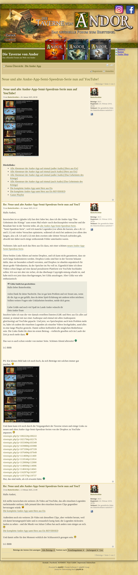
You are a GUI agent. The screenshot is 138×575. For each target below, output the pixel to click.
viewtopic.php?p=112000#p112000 (20, 462)
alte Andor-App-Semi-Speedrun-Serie (58, 226)
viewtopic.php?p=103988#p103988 (20, 446)
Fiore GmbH (71, 563)
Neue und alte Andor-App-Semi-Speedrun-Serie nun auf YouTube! (50, 79)
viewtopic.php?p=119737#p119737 (20, 475)
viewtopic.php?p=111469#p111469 (19, 455)
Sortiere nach (70, 550)
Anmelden (109, 71)
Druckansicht (107, 65)
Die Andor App (33, 66)
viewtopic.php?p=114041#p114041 (20, 469)
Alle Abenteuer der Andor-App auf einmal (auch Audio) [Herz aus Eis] (43, 171)
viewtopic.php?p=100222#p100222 (20, 436)
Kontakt (45, 563)
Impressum (82, 563)
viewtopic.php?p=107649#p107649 (20, 452)
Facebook (53, 563)
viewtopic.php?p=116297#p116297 (20, 472)
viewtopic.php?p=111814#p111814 (19, 459)
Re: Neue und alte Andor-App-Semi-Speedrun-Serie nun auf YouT (41, 204)
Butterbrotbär (13, 97)
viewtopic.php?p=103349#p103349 (20, 442)
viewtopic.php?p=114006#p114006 (20, 465)
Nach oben (113, 200)
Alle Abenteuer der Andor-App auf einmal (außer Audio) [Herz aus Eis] (44, 168)
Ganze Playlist (17, 194)
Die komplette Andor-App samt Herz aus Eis (31, 188)
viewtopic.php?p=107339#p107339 (20, 449)
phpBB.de (79, 569)
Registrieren (97, 71)
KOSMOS (62, 563)
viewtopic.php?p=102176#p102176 (20, 439)
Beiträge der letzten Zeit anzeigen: (34, 550)
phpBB (60, 567)
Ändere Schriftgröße (112, 65)
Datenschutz (90, 563)
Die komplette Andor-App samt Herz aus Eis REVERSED (37, 191)
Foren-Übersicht (14, 66)
